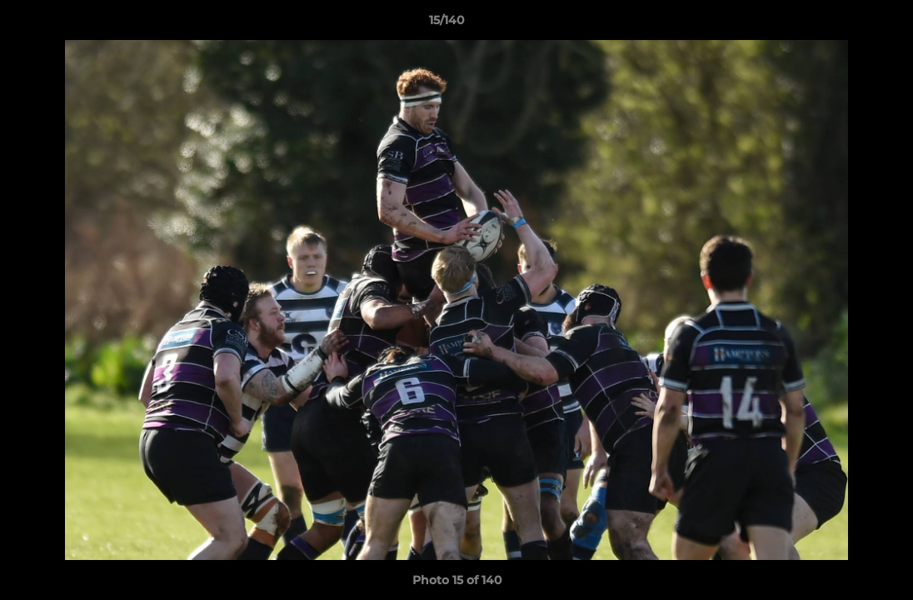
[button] (843, 24)
